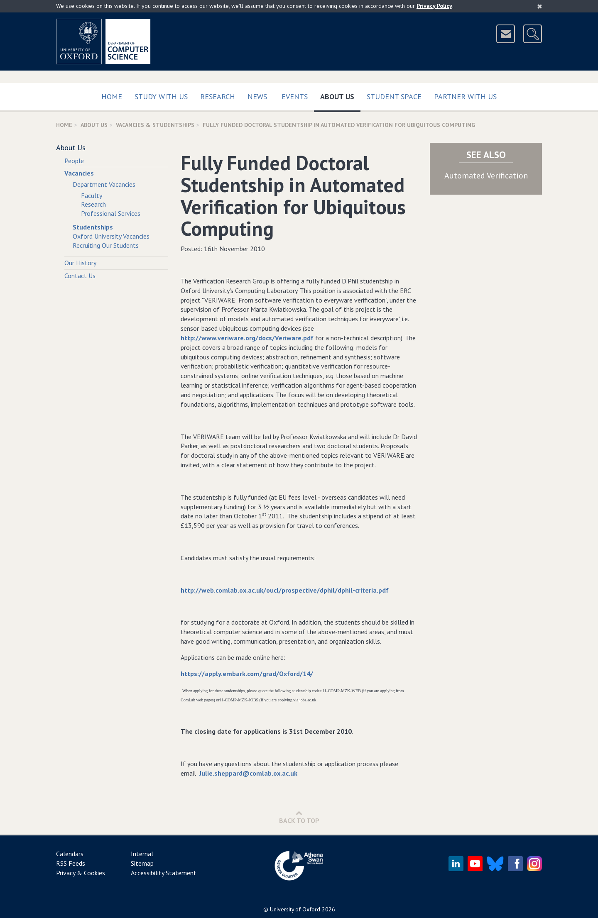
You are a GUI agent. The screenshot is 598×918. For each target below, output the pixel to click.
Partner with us (465, 96)
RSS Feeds (70, 863)
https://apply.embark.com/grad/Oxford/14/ (247, 673)
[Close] (539, 6)
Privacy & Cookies (80, 873)
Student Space (394, 96)
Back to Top (299, 817)
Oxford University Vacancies (111, 236)
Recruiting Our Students (106, 245)
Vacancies (79, 173)
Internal (142, 854)
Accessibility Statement (163, 873)
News (257, 96)
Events (295, 96)
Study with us (161, 96)
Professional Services (110, 213)
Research (217, 96)
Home (111, 96)
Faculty (91, 195)
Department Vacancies (104, 184)
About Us (340, 94)
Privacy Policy (434, 6)
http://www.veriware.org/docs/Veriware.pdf (247, 338)
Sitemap (142, 863)
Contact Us (80, 275)
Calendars (69, 854)
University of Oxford (295, 909)
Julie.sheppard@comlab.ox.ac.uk (248, 773)
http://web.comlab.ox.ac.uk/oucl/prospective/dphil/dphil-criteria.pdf (285, 590)
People (74, 160)
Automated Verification (486, 175)
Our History (80, 263)
